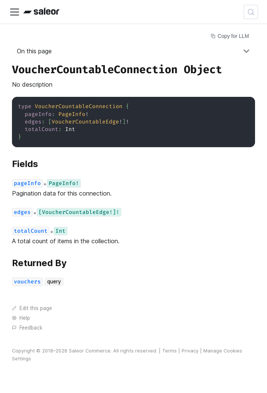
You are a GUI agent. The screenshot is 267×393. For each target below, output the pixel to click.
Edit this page (32, 308)
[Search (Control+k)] (251, 12)
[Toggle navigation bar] (14, 12)
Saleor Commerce (89, 351)
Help (21, 318)
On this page (34, 51)
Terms (169, 351)
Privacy (190, 351)
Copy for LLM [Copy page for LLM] (230, 36)
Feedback (27, 328)
